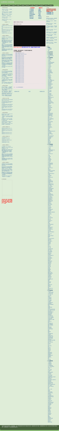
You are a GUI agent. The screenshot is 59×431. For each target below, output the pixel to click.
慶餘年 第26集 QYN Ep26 (20, 78)
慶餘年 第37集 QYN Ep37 (20, 65)
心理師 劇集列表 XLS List (5, 137)
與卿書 (39, 10)
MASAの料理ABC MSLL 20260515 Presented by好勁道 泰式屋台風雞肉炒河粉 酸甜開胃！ (7, 72)
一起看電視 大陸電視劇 (7, 2)
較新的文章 (16, 91)
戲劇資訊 (36, 5)
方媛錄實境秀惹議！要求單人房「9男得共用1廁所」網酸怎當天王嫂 (7, 93)
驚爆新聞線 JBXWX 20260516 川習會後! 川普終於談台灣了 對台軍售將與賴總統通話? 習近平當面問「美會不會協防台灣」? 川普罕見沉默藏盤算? (7, 42)
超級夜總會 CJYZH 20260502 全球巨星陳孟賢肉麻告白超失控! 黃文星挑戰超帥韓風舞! (7, 49)
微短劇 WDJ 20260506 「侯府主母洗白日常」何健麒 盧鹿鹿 (51, 37)
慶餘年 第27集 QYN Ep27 (20, 77)
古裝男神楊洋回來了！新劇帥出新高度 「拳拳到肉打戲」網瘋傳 (7, 91)
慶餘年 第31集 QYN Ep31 (20, 72)
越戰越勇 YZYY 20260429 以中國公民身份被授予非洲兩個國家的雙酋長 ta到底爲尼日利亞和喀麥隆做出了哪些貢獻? (7, 64)
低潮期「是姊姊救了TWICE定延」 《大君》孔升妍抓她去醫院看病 (7, 95)
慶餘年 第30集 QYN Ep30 (20, 73)
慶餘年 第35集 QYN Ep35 (20, 67)
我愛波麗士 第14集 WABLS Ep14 (7, 132)
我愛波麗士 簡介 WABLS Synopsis (7, 129)
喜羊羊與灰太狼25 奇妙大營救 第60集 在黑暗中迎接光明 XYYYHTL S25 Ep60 (7, 102)
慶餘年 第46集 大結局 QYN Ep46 (21, 54)
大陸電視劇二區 (49, 14)
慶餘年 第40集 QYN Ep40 (20, 61)
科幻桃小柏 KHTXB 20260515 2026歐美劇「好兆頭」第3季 (7, 114)
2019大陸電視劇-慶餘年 (19, 87)
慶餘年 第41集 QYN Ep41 (20, 60)
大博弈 (39, 14)
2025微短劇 (32, 10)
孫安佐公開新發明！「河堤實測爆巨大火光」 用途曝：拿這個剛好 (7, 87)
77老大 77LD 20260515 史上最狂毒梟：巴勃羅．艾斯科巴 (7, 78)
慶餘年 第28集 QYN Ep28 (20, 76)
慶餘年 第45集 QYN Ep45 (20, 55)
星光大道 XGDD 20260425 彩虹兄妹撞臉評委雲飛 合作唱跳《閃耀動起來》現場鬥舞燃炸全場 (7, 61)
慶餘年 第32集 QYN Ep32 (20, 71)
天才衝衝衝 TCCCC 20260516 (6, 36)
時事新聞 (41, 5)
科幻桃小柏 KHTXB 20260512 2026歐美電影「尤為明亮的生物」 (7, 124)
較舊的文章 (42, 91)
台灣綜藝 (17, 5)
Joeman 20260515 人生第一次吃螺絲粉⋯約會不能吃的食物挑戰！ (7, 82)
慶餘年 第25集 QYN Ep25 (20, 79)
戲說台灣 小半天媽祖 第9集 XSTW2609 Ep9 (6, 31)
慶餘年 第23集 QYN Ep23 (20, 82)
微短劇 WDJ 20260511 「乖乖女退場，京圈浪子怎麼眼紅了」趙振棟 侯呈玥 (51, 27)
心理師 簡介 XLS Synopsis (6, 138)
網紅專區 (27, 5)
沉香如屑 (39, 18)
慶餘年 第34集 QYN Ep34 (20, 68)
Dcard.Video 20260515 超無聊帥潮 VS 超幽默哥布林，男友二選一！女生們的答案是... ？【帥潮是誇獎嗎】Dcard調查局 (7, 75)
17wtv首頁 (3, 5)
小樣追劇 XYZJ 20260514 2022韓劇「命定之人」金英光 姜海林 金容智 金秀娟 (7, 117)
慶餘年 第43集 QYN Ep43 (20, 57)
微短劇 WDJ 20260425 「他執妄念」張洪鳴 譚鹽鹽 (51, 35)
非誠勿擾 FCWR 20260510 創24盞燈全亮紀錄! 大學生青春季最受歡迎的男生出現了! (7, 55)
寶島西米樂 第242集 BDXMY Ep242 (7, 29)
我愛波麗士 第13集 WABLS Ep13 (7, 133)
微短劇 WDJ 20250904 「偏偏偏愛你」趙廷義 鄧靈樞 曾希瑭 (51, 18)
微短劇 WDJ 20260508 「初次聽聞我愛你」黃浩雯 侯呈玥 (51, 40)
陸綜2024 (51, 5)
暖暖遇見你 (31, 15)
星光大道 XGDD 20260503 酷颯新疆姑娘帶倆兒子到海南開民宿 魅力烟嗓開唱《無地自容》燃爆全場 (7, 58)
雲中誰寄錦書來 (32, 14)
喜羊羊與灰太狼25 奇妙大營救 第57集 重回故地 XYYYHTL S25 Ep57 (7, 109)
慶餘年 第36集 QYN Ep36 (20, 66)
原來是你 (39, 11)
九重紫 (39, 9)
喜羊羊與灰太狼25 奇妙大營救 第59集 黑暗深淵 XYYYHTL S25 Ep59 (7, 105)
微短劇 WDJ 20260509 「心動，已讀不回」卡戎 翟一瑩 (51, 30)
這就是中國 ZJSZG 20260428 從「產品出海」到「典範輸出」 (7, 176)
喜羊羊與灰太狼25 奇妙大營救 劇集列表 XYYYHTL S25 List (7, 100)
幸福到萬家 (31, 18)
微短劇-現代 (32, 11)
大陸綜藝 (22, 5)
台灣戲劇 (8, 5)
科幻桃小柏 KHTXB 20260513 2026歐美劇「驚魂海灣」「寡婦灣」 (7, 122)
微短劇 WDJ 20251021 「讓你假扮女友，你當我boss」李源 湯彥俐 (51, 32)
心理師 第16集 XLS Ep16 (5, 142)
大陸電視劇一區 (49, 12)
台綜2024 (46, 5)
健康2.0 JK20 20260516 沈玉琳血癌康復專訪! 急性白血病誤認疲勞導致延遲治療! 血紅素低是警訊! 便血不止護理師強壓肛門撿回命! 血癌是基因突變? (7, 46)
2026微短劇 (32, 9)
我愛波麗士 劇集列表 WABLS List (7, 128)
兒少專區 (32, 5)
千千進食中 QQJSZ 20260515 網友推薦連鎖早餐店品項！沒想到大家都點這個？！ (7, 80)
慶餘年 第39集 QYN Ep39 (20, 62)
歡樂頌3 (39, 15)
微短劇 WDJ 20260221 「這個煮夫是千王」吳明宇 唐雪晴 (51, 43)
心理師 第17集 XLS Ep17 (5, 141)
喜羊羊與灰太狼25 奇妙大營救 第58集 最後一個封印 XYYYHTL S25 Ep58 (7, 107)
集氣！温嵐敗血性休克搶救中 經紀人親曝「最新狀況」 (7, 89)
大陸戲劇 (13, 5)
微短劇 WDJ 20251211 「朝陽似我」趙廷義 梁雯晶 (51, 24)
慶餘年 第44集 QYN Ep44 (20, 56)
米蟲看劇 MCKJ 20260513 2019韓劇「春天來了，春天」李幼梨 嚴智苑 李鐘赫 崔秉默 (7, 119)
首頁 (29, 91)
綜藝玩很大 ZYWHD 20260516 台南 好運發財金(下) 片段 (7, 38)
